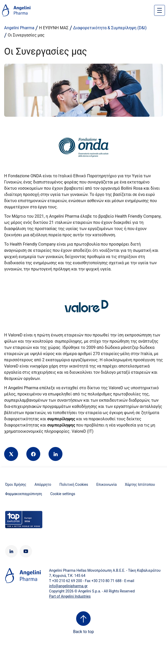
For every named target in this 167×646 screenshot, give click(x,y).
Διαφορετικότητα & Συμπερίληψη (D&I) (110, 27)
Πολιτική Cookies (73, 484)
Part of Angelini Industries (70, 596)
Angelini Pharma (19, 27)
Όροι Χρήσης (15, 484)
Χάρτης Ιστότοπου (140, 484)
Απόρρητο (43, 484)
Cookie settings (62, 494)
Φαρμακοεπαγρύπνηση (23, 494)
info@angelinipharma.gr (68, 586)
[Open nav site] (159, 10)
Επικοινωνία (106, 484)
